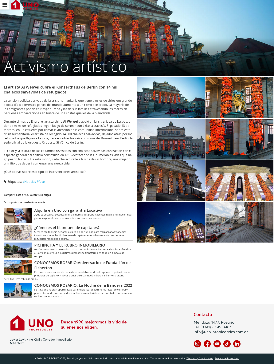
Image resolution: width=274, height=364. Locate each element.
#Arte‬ (41, 182)
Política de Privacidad (227, 359)
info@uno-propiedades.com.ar (221, 332)
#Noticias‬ (29, 182)
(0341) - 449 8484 (216, 327)
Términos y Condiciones (199, 359)
